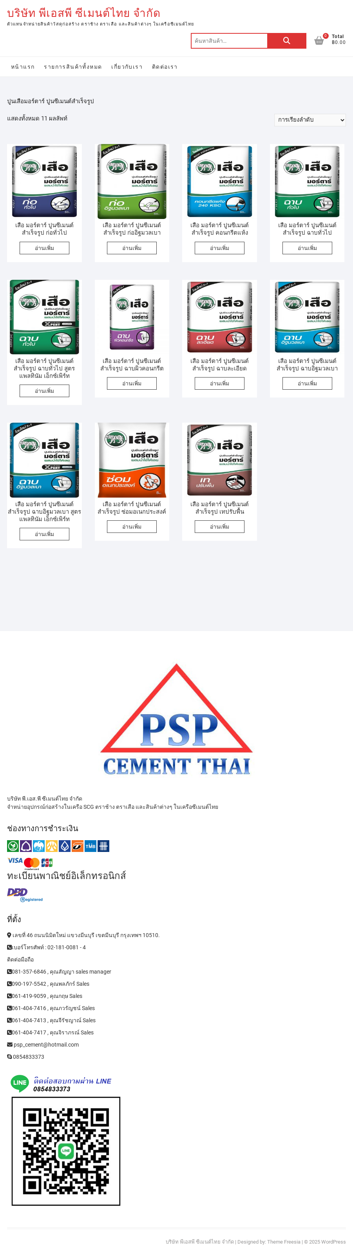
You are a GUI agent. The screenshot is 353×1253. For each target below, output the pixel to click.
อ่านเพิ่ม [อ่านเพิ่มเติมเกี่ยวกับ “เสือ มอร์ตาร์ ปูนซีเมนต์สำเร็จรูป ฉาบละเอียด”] (219, 383)
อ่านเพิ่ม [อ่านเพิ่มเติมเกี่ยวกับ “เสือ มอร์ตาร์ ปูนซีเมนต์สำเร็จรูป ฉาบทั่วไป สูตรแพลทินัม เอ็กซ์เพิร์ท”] (44, 391)
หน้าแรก (22, 67)
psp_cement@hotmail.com (43, 1044)
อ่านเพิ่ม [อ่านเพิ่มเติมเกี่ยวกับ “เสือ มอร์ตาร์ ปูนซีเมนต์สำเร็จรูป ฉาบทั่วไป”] (307, 248)
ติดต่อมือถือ (20, 959)
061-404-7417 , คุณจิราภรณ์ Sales (50, 1032)
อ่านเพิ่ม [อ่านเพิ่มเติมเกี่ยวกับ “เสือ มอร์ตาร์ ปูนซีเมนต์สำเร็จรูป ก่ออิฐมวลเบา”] (131, 248)
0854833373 (25, 1057)
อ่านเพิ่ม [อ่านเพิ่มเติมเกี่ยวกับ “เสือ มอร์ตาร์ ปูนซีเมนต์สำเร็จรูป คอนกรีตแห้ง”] (219, 248)
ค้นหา (286, 41)
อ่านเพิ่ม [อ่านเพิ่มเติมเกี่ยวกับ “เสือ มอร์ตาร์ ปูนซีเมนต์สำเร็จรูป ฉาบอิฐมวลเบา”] (307, 383)
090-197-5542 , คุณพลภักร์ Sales (48, 984)
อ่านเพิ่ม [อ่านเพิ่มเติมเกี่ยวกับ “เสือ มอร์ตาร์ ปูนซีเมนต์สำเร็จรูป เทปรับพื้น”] (219, 526)
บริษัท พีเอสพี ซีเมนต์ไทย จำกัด (84, 13)
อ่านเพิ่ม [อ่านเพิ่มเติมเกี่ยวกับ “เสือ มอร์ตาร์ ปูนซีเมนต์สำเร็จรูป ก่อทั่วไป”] (44, 248)
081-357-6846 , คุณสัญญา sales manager (59, 971)
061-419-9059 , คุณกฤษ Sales (44, 996)
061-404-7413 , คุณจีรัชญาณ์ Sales (51, 1020)
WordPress (333, 1242)
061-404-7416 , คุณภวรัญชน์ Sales (51, 1008)
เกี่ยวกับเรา (127, 67)
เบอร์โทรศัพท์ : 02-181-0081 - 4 (46, 947)
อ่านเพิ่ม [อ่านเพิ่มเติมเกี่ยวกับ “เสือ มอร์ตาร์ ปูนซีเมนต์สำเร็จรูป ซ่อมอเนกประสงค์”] (131, 526)
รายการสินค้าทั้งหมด (73, 67)
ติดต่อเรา (165, 67)
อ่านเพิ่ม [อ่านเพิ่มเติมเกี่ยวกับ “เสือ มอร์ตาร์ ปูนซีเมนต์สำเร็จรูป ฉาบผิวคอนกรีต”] (131, 383)
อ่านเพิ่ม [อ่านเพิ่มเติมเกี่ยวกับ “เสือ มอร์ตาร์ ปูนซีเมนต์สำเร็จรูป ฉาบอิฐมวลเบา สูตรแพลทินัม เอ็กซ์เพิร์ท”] (44, 534)
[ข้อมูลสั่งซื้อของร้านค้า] (310, 120)
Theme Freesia (284, 1242)
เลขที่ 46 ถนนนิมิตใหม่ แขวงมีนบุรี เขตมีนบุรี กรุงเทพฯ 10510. (83, 935)
